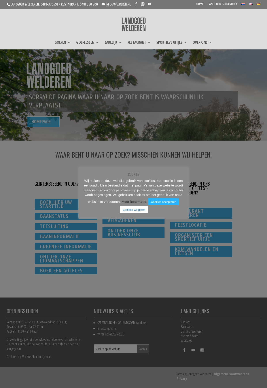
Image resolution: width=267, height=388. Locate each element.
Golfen (60, 43)
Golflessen (85, 43)
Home (200, 4)
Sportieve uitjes (169, 43)
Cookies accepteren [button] (163, 201)
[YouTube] (149, 4)
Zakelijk (110, 43)
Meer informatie (133, 201)
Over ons (200, 43)
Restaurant (136, 43)
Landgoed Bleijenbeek (222, 4)
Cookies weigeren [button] (134, 209)
